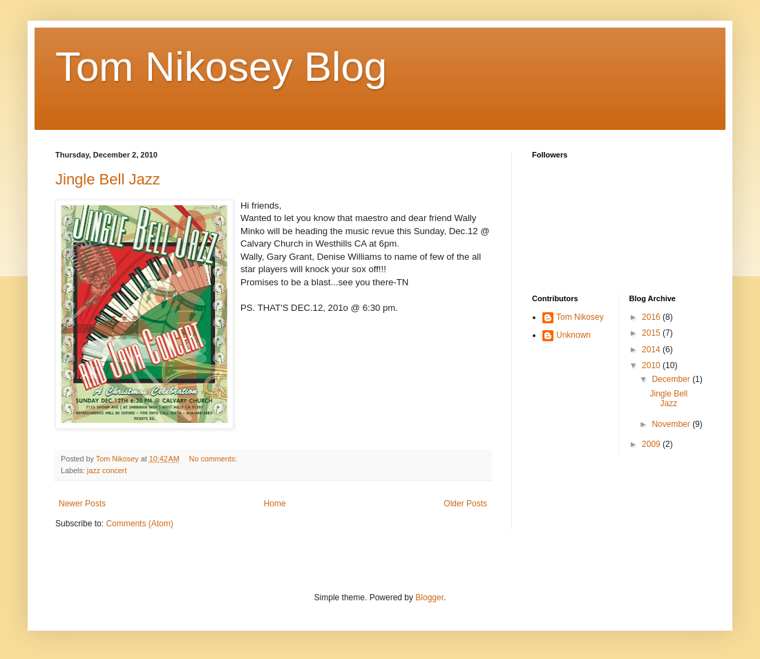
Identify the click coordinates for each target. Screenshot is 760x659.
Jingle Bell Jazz (107, 179)
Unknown (573, 335)
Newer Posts (82, 503)
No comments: (214, 459)
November (672, 424)
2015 (652, 333)
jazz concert (107, 470)
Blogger (429, 597)
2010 (652, 365)
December (672, 379)
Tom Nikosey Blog (221, 67)
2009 (652, 444)
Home (275, 503)
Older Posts (465, 503)
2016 (652, 317)
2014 (652, 349)
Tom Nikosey (580, 317)
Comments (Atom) (139, 523)
